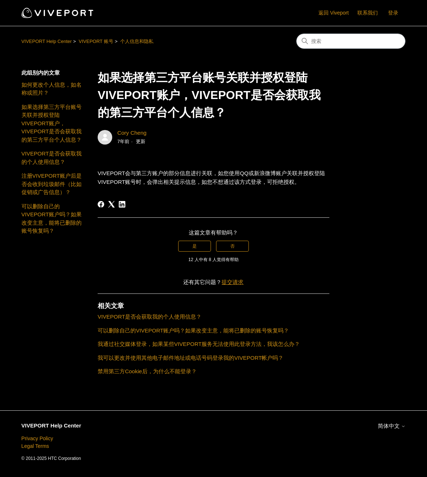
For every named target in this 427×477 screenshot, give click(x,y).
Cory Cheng (131, 133)
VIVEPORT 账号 (96, 41)
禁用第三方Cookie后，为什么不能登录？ (147, 371)
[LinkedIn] (122, 204)
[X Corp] (111, 204)
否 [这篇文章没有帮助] (232, 246)
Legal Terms (35, 446)
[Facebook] (101, 204)
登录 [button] (393, 13)
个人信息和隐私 (136, 41)
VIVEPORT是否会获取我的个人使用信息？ (51, 157)
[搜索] (351, 41)
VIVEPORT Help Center (46, 41)
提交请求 (232, 282)
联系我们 (367, 13)
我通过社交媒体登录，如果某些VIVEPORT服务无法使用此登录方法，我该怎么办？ (199, 344)
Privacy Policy (37, 438)
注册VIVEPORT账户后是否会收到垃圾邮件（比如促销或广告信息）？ (51, 184)
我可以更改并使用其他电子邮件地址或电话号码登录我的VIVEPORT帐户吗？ (191, 358)
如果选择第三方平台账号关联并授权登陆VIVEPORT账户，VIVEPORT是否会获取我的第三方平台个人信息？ (51, 123)
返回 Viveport (333, 13)
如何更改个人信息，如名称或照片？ (51, 89)
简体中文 (392, 426)
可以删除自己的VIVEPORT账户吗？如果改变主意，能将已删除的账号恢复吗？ (51, 218)
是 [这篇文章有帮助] (194, 246)
